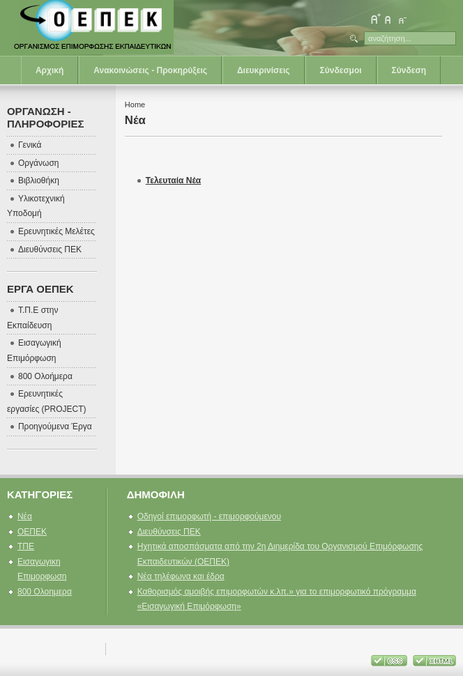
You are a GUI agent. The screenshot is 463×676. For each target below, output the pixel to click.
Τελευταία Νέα (173, 180)
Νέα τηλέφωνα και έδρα (181, 576)
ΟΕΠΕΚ (32, 532)
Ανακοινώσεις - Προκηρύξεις (150, 70)
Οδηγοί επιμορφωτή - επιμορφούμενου (209, 516)
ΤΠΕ (25, 546)
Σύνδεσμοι (341, 70)
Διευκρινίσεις (263, 70)
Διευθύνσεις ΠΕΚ (169, 532)
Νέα (24, 516)
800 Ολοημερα (44, 592)
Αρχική (49, 70)
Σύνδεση (409, 70)
